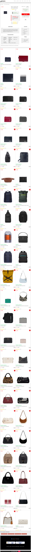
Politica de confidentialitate (15, 546)
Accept (19, 551)
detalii (14, 86)
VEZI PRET (26, 14)
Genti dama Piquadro (6, 4)
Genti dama (1, 4)
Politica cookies (22, 546)
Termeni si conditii (9, 546)
